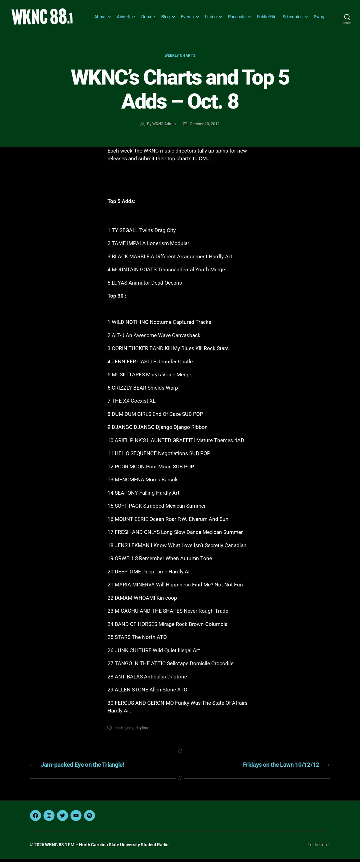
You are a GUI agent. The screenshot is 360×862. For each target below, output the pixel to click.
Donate (165, 14)
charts (119, 731)
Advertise (143, 14)
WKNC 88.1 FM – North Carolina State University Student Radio (106, 847)
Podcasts (253, 14)
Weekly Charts (180, 59)
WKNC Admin (164, 127)
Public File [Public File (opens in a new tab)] (283, 14)
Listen (228, 14)
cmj (130, 731)
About (116, 14)
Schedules (309, 14)
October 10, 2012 (205, 127)
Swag (319, 22)
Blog (182, 14)
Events (204, 14)
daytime (143, 731)
